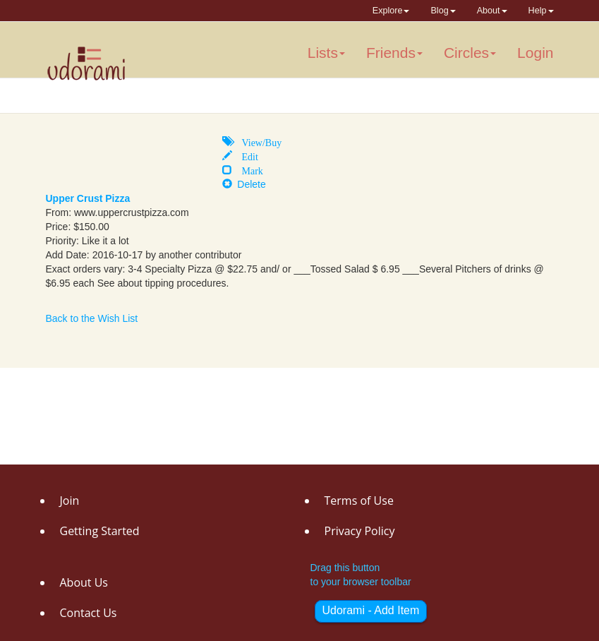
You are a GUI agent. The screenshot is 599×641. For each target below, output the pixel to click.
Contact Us (88, 613)
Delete (244, 184)
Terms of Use (359, 500)
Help (541, 11)
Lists (326, 52)
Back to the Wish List (92, 318)
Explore (391, 11)
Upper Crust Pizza (88, 198)
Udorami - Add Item (371, 610)
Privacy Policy (360, 531)
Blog (442, 11)
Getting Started (100, 531)
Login (535, 52)
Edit (245, 155)
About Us (84, 582)
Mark (247, 169)
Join (70, 500)
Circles (470, 52)
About (492, 11)
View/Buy (257, 141)
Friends (394, 52)
